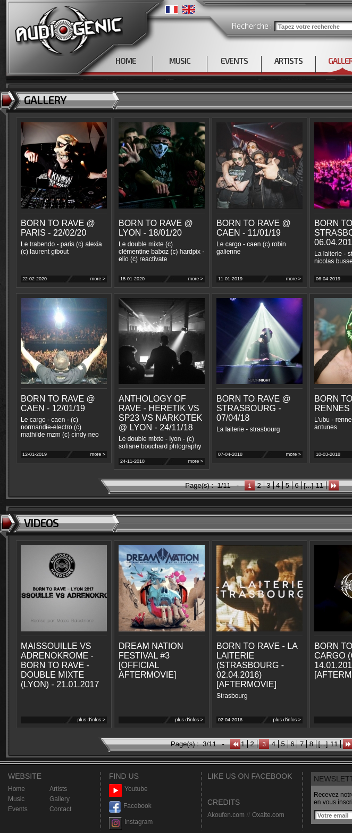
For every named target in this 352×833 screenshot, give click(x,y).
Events (18, 809)
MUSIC (179, 60)
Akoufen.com (226, 815)
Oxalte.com (268, 815)
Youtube (128, 789)
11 (319, 485)
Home (16, 789)
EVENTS (234, 60)
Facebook (130, 806)
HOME (125, 60)
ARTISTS (288, 60)
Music (16, 799)
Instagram (131, 822)
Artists (58, 789)
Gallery (59, 799)
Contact (60, 809)
